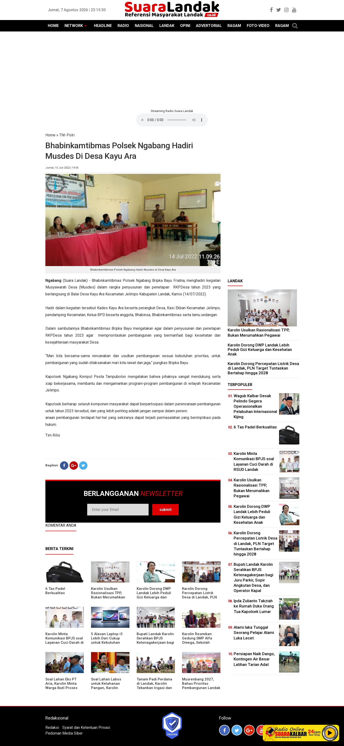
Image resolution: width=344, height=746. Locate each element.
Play (330, 733)
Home (50, 135)
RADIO (123, 25)
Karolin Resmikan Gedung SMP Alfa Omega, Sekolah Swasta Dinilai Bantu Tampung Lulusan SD (200, 642)
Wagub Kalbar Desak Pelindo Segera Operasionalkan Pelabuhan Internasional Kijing (255, 406)
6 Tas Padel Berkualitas (55, 591)
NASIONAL (144, 25)
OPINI (185, 25)
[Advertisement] (172, 69)
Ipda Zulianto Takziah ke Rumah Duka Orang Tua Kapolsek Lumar (254, 606)
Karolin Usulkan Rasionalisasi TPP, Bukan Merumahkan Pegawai (108, 595)
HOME (53, 25)
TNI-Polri (67, 135)
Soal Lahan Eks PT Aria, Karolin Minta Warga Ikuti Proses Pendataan (61, 685)
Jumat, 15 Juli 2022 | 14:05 (61, 167)
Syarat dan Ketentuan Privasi (86, 727)
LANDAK (166, 25)
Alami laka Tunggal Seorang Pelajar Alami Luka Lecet (254, 632)
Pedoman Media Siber (64, 733)
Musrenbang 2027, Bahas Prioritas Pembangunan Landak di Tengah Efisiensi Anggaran (201, 688)
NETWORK (73, 25)
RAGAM (234, 25)
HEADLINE (103, 25)
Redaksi (52, 727)
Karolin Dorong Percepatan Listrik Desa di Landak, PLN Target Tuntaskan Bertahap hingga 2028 (201, 597)
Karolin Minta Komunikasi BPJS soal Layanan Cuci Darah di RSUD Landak (64, 640)
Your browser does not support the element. (172, 119)
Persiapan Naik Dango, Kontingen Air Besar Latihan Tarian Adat (254, 659)
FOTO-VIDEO (258, 25)
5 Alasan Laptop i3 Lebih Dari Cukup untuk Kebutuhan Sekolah (107, 640)
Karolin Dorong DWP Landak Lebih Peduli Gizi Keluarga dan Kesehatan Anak (154, 595)
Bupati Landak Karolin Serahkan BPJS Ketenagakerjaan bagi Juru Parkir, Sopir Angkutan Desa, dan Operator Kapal (155, 645)
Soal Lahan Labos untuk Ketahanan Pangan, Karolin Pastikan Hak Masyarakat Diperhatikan (106, 690)
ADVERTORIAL (209, 25)
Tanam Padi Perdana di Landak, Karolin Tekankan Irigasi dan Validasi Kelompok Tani (154, 688)
